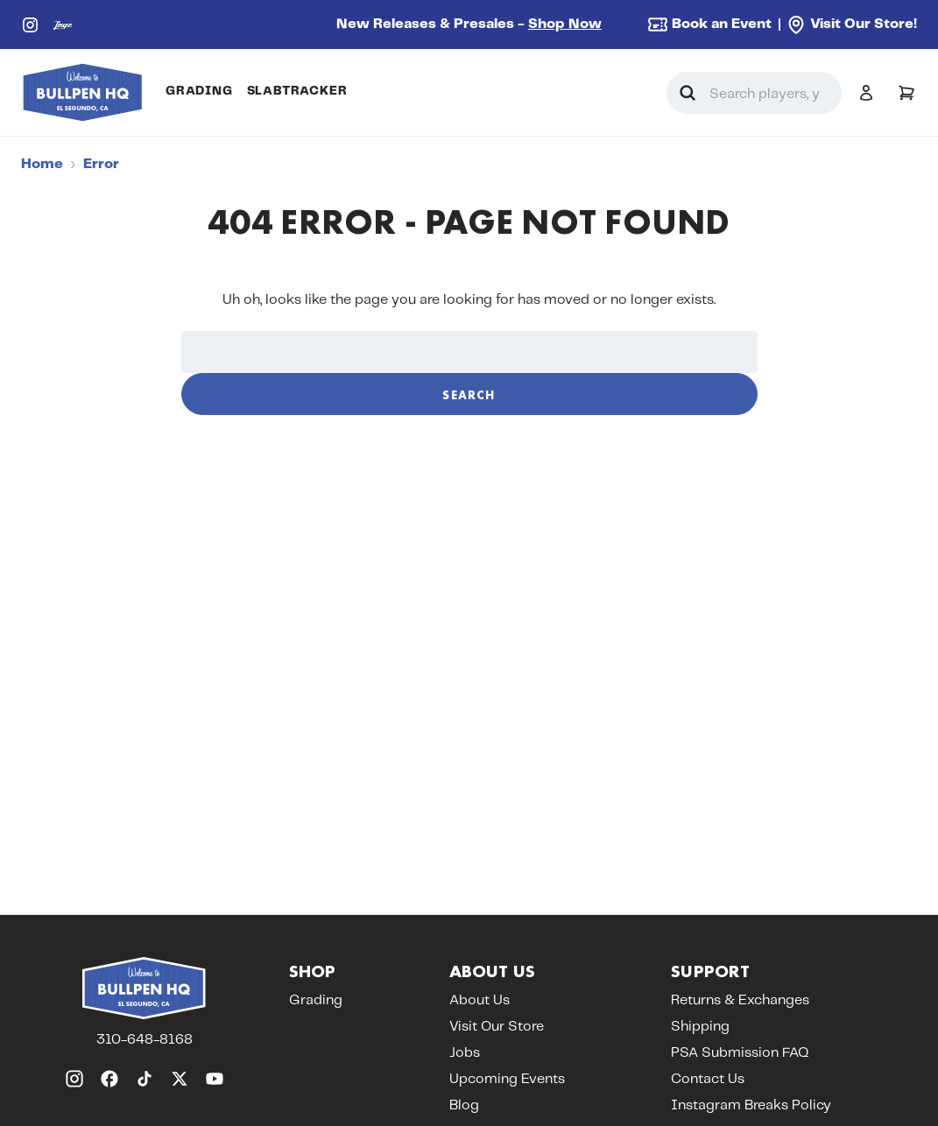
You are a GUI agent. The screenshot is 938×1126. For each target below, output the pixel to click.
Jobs (464, 1052)
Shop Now (565, 24)
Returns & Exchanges (740, 1000)
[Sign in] (866, 92)
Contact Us (707, 1079)
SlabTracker (297, 91)
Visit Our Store (496, 1026)
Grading (199, 91)
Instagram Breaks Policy (751, 1105)
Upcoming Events (507, 1079)
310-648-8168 (144, 1039)
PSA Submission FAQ (740, 1052)
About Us (479, 1000)
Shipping (700, 1026)
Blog (464, 1105)
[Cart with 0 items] (906, 92)
